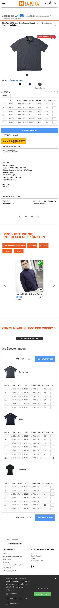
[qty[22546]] (54, 107)
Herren (7, 251)
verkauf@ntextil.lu (37, 560)
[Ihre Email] (27, 539)
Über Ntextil (6, 553)
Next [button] (55, 55)
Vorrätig (5, 96)
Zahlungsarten (7, 559)
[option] (29, 53)
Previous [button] (5, 55)
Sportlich (43, 245)
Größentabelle (51, 91)
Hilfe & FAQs (6, 568)
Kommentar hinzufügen (29, 338)
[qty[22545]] (54, 104)
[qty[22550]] (54, 122)
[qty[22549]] (54, 118)
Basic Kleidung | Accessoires (14, 245)
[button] (45, 3)
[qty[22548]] (54, 115)
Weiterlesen (10, 590)
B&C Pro (5, 23)
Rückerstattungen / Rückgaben (12, 565)
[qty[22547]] (54, 111)
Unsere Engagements (9, 570)
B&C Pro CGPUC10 (8, 150)
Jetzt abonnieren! (15, 544)
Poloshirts (32, 245)
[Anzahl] (52, 389)
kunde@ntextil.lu (36, 556)
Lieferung (5, 562)
